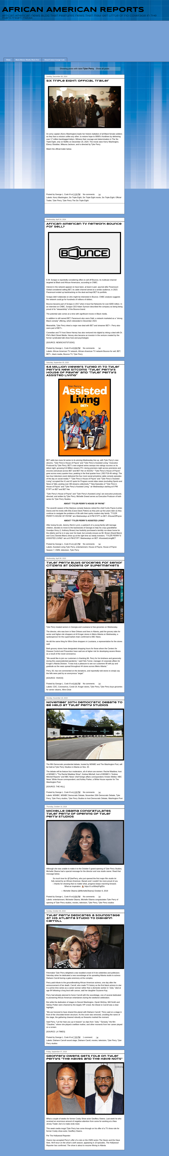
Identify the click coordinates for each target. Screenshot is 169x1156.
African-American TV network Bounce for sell (97, 351)
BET (118, 351)
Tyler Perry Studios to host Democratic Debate (87, 798)
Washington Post (115, 798)
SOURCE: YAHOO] (55, 678)
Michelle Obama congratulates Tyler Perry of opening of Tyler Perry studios (78, 814)
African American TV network (65, 351)
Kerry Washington (60, 197)
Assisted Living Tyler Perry (64, 547)
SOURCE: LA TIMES (55, 1032)
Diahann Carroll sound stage (65, 1040)
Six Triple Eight (75, 197)
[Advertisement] (86, 37)
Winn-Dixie (66, 690)
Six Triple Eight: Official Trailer (77, 81)
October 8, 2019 (101, 891)
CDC (55, 687)
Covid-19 (73, 687)
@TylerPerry (72, 878)
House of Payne (95, 547)
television (65, 550)
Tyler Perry (56, 201)
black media (57, 354)
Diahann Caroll (84, 1040)
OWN (57, 550)
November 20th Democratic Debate (100, 795)
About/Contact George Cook (54, 60)
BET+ (48, 354)
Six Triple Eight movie (92, 197)
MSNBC (56, 795)
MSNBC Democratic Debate (72, 795)
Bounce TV (67, 354)
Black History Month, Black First (27, 60)
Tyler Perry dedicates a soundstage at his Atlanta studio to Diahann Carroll (83, 918)
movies (75, 903)
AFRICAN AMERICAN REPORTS (73, 9)
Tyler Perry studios (59, 798)
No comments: (89, 194)
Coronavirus (63, 687)
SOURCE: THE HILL (55, 787)
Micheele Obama (73, 900)
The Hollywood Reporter (60, 1136)
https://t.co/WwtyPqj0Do (94, 886)
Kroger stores (83, 687)
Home (8, 60)
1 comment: (88, 1037)
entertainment (82, 547)
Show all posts (102, 68)
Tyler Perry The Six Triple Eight (76, 201)
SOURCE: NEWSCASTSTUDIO (60, 343)
